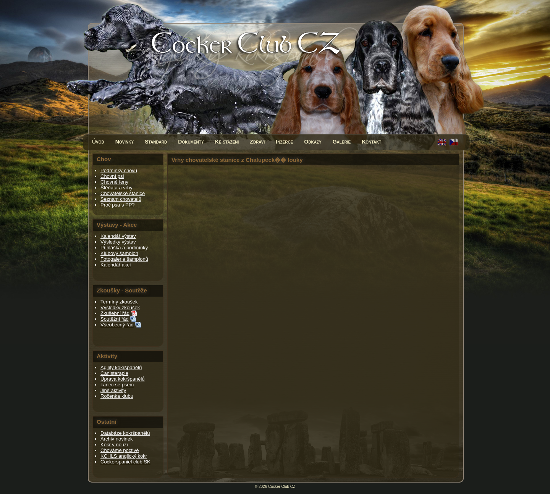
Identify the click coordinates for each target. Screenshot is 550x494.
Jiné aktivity (113, 390)
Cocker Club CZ (281, 486)
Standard (156, 142)
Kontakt (371, 142)
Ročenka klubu (116, 396)
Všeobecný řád (117, 325)
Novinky (124, 142)
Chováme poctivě (119, 450)
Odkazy (312, 142)
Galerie (342, 142)
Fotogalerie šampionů (124, 259)
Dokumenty (191, 142)
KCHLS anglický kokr (123, 456)
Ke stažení (227, 142)
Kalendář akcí (115, 265)
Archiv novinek (116, 439)
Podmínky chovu (118, 170)
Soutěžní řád (114, 319)
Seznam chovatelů (120, 199)
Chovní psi (112, 176)
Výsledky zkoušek (120, 307)
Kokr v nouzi (114, 444)
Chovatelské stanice (122, 193)
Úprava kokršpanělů (122, 379)
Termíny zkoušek (119, 302)
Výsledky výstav (118, 242)
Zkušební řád (114, 313)
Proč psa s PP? (117, 205)
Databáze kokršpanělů (125, 433)
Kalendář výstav (118, 236)
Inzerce (284, 142)
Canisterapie (114, 373)
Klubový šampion (119, 253)
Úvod (98, 142)
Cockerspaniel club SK (125, 462)
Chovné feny (114, 182)
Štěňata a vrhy (116, 187)
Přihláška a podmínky (124, 247)
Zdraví (257, 142)
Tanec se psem (117, 384)
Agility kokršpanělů (121, 367)
